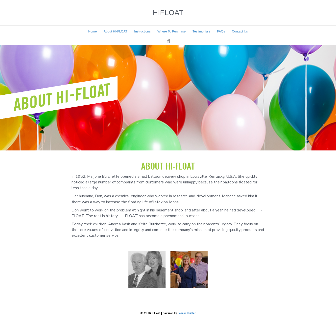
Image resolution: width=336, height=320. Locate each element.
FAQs (221, 31)
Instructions (142, 31)
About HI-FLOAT (115, 31)
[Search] (168, 41)
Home (92, 31)
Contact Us (240, 31)
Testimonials (201, 31)
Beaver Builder (186, 313)
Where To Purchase (171, 31)
